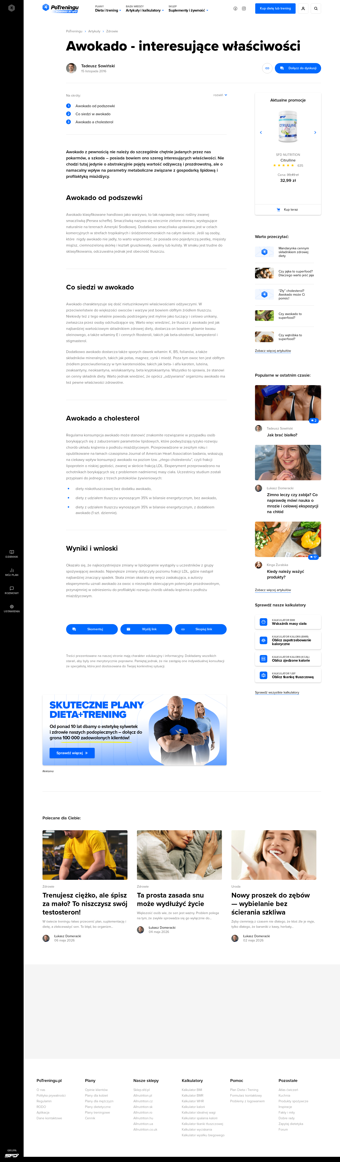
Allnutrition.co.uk (145, 1130)
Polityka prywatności (51, 1096)
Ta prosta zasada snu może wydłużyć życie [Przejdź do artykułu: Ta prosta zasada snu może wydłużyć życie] (170, 899)
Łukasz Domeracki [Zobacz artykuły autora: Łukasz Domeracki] (67, 936)
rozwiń (218, 95)
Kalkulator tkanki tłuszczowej (202, 1124)
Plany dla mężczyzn (99, 1101)
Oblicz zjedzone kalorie (294, 659)
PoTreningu (74, 31)
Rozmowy (12, 593)
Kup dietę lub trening (275, 8)
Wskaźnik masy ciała (294, 622)
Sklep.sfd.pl (141, 1090)
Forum (283, 1130)
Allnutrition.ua (143, 1124)
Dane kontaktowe (49, 1118)
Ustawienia (12, 611)
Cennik (90, 1118)
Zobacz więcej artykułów (273, 351)
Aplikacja (43, 1113)
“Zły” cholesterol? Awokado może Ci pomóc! (292, 294)
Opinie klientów (96, 1090)
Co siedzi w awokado (93, 114)
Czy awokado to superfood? (290, 316)
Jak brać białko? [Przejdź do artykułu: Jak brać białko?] (282, 435)
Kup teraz (291, 210)
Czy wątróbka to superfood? (290, 337)
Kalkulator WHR (193, 1101)
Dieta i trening (106, 8)
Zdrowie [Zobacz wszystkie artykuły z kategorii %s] (48, 887)
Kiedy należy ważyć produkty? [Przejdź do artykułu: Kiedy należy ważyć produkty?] (285, 574)
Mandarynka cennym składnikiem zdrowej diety (294, 252)
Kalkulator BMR (192, 1096)
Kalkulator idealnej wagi (199, 1113)
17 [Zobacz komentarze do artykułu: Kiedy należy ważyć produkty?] (315, 557)
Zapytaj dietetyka (291, 1124)
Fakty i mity (287, 1113)
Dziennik (11, 556)
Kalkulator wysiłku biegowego (203, 1135)
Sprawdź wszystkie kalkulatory (277, 692)
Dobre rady (287, 1118)
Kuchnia (284, 1096)
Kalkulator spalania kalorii (199, 1118)
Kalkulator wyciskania (197, 1130)
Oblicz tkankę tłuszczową (294, 675)
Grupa (12, 1150)
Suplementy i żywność (187, 8)
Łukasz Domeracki (280, 488)
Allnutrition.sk (143, 1107)
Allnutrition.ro (142, 1113)
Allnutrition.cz (143, 1101)
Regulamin (44, 1101)
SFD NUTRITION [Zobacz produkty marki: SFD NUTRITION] (288, 155)
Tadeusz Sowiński (98, 65)
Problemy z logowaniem (247, 1101)
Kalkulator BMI (192, 1090)
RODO (41, 1107)
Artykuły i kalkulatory (143, 8)
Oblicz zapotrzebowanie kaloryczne (294, 640)
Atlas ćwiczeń (288, 1090)
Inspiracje (285, 1107)
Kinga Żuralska (277, 565)
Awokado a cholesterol (94, 122)
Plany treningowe (97, 1113)
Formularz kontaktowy (246, 1096)
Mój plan (11, 575)
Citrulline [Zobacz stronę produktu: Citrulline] (288, 160)
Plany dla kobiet (96, 1096)
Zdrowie (112, 31)
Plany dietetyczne (98, 1107)
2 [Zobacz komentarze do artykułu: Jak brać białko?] (315, 421)
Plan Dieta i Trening (244, 1090)
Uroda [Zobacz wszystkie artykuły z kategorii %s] (235, 887)
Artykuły (94, 31)
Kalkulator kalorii (193, 1107)
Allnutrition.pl (142, 1096)
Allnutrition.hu (143, 1118)
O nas (41, 1090)
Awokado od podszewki (95, 106)
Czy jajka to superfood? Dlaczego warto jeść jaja (296, 273)
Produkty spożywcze (293, 1101)
